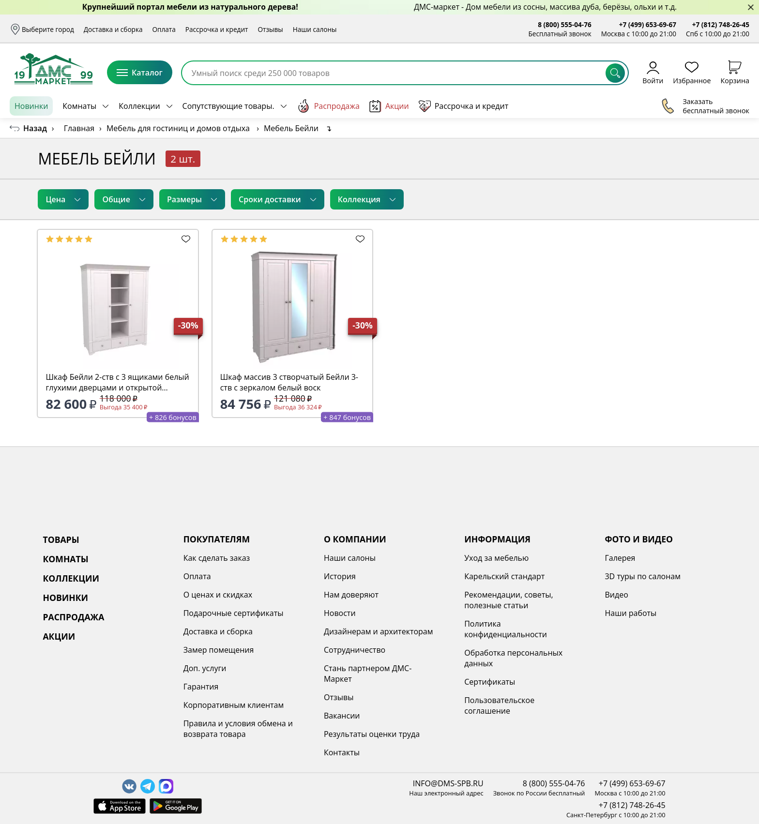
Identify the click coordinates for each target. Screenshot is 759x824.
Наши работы (630, 613)
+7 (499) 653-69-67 (647, 24)
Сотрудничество (354, 649)
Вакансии (342, 715)
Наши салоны (315, 29)
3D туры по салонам (642, 576)
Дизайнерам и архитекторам (378, 631)
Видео (616, 594)
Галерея (620, 558)
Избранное (692, 72)
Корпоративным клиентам (233, 705)
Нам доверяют (351, 594)
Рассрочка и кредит (216, 29)
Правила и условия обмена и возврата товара (238, 728)
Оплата (164, 29)
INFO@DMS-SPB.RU (448, 783)
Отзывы (270, 29)
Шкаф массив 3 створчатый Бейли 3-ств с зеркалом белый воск (289, 382)
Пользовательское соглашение (499, 705)
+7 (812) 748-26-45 (720, 24)
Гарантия (201, 686)
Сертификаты (489, 681)
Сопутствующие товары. (228, 106)
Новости (340, 613)
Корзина (735, 72)
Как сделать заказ (216, 558)
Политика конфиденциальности (505, 629)
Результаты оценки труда (372, 734)
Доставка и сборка (113, 29)
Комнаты (79, 106)
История (340, 576)
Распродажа (328, 106)
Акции (389, 106)
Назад (35, 128)
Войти (652, 72)
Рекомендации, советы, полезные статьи (508, 600)
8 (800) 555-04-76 (565, 24)
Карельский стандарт (504, 576)
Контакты (342, 752)
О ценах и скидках (217, 594)
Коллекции (139, 106)
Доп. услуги (205, 668)
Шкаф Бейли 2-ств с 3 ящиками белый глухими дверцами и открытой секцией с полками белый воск (117, 382)
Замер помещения (218, 649)
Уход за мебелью (496, 558)
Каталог (140, 72)
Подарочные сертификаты (233, 613)
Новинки (31, 106)
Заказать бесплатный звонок (705, 106)
